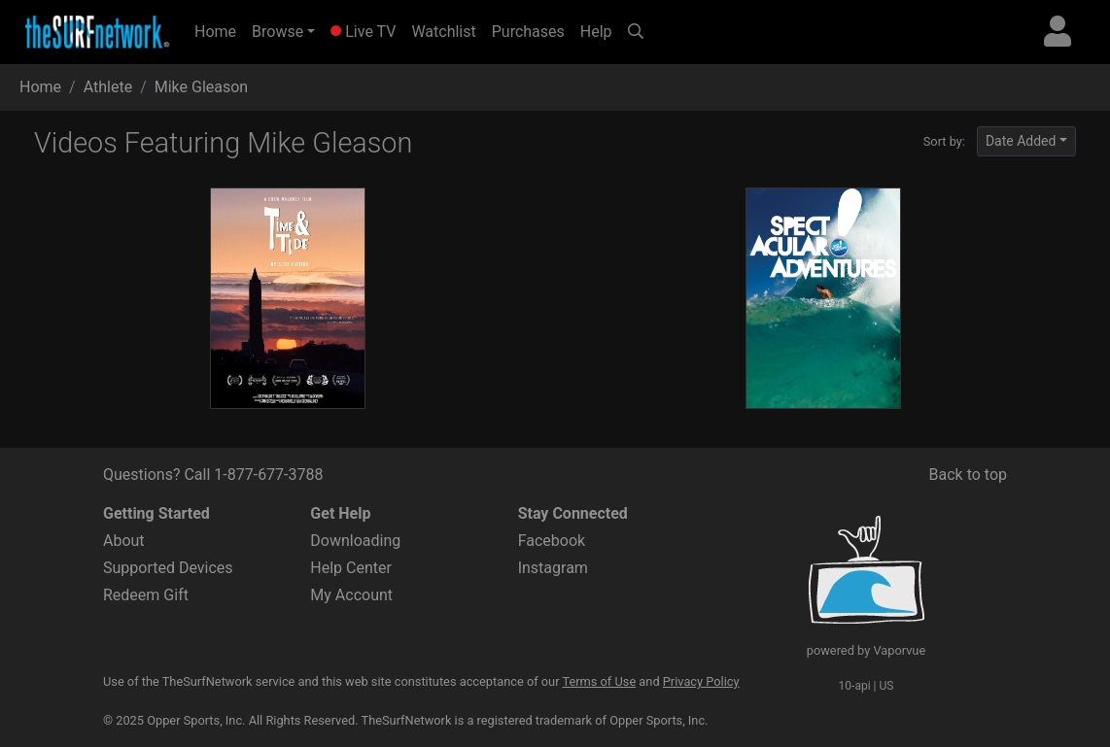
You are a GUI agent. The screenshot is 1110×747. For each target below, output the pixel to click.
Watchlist (443, 31)
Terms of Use (599, 681)
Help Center (351, 568)
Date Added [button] (1021, 141)
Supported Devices (168, 568)
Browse (277, 31)
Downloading (355, 540)
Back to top (968, 474)
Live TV (363, 31)
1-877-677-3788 (268, 474)
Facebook (551, 540)
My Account (351, 595)
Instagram (553, 568)
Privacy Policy (701, 681)
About (124, 540)
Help (596, 31)
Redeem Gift (146, 595)
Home (219, 30)
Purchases (528, 31)
